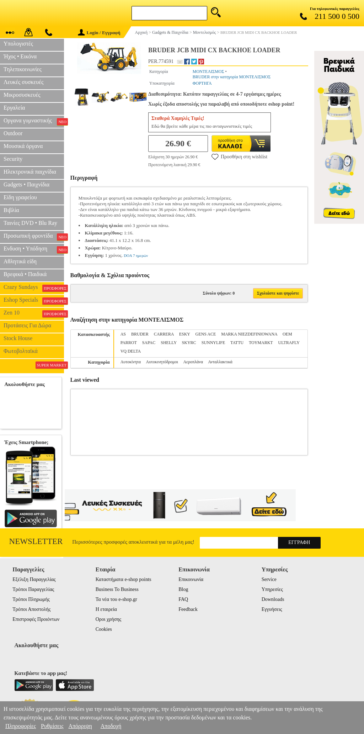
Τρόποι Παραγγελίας (33, 589)
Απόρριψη (80, 726)
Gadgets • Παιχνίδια (26, 184)
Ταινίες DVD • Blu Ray (30, 223)
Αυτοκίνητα (131, 361)
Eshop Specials (34, 301)
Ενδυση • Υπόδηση (34, 249)
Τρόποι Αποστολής (31, 609)
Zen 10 (34, 313)
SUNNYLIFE (213, 342)
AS (123, 334)
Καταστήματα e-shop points (123, 579)
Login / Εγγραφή (99, 32)
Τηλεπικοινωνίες (23, 69)
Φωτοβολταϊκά (21, 351)
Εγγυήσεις (272, 609)
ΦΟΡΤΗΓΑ (202, 83)
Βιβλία (11, 210)
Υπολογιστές (18, 44)
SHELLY (168, 342)
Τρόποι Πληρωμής (31, 599)
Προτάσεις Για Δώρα (27, 325)
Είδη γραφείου (20, 197)
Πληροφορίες (20, 726)
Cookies (104, 629)
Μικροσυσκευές (22, 95)
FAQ (183, 599)
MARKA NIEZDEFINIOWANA (249, 334)
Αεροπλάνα (193, 361)
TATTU (236, 342)
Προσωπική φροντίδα (34, 237)
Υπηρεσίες (272, 589)
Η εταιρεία (106, 609)
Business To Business (117, 589)
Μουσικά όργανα (23, 146)
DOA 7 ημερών (136, 255)
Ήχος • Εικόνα (20, 56)
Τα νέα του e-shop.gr (116, 599)
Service (269, 579)
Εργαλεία (14, 108)
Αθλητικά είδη (20, 261)
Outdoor (13, 133)
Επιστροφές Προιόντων (35, 619)
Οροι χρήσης (108, 619)
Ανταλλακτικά (220, 361)
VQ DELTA (131, 351)
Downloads (273, 599)
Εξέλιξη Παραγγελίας (33, 579)
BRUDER (140, 334)
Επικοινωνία (190, 579)
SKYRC (189, 342)
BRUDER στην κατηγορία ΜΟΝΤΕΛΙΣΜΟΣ (232, 76)
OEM (287, 334)
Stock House (18, 338)
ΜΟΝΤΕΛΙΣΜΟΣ (208, 71)
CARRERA (164, 334)
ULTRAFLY (289, 342)
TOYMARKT (261, 342)
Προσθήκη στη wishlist (239, 156)
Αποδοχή (111, 726)
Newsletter (36, 541)
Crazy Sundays (34, 288)
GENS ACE (206, 334)
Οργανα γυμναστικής (34, 121)
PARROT (129, 342)
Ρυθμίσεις (52, 726)
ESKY (184, 334)
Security (13, 159)
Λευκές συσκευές (23, 82)
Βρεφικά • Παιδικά (25, 274)
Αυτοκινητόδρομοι (162, 361)
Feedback (188, 609)
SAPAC (149, 342)
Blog (183, 589)
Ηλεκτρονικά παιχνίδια (30, 172)
